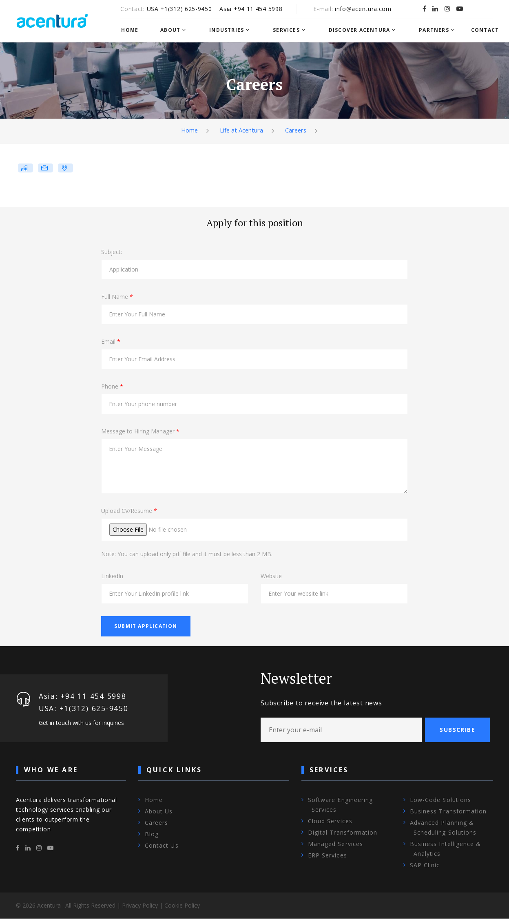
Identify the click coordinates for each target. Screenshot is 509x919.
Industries (230, 30)
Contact (488, 30)
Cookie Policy (182, 906)
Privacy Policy (140, 906)
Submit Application (145, 626)
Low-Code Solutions (440, 800)
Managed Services (335, 844)
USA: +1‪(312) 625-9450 (84, 708)
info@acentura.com (368, 9)
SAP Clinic (425, 865)
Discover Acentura (363, 30)
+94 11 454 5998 (263, 9)
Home (133, 30)
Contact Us (162, 846)
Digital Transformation (342, 833)
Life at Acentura (241, 130)
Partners (438, 30)
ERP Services (327, 855)
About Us (159, 811)
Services (290, 30)
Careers (296, 130)
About (174, 30)
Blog (152, 834)
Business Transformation (448, 811)
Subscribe (457, 729)
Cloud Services (330, 821)
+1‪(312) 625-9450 (191, 9)
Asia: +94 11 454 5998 (83, 696)
